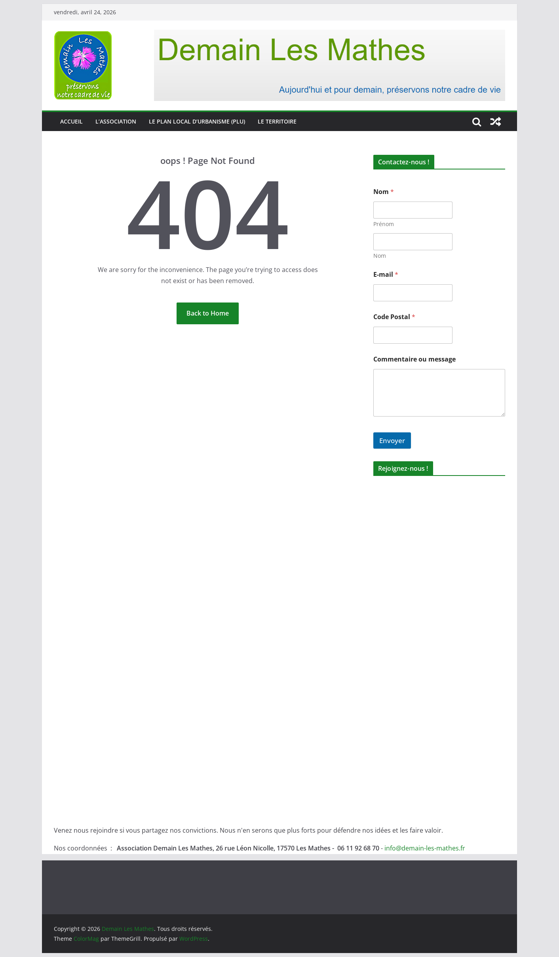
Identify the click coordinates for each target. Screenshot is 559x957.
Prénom (383, 224)
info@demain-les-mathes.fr (424, 848)
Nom (379, 255)
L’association (115, 121)
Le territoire (277, 121)
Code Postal (394, 317)
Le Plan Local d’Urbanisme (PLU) (197, 121)
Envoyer (392, 440)
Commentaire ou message (414, 359)
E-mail (385, 274)
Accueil (71, 121)
